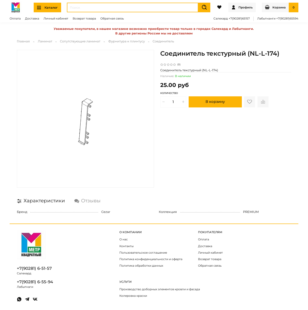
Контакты (126, 246)
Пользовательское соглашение (143, 252)
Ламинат (45, 41)
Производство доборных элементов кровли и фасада (159, 289)
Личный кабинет (56, 18)
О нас (123, 239)
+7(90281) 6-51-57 (34, 268)
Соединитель (163, 41)
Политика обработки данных (141, 265)
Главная (23, 41)
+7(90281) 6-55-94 (35, 281)
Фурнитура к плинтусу (126, 41)
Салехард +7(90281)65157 (231, 18)
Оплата (15, 18)
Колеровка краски (133, 295)
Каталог (47, 8)
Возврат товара (84, 18)
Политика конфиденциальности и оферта (150, 259)
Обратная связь (112, 18)
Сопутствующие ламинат (80, 41)
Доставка (32, 18)
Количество (169, 93)
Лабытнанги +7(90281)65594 (277, 18)
